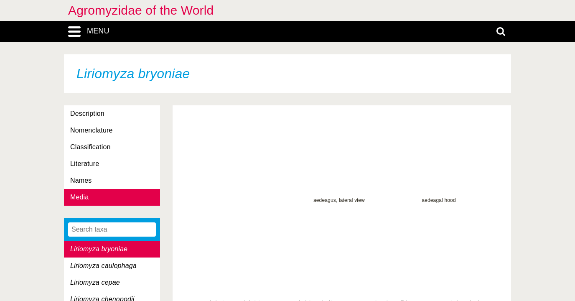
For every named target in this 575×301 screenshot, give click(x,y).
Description (87, 113)
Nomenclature (91, 130)
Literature (84, 163)
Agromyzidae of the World (141, 10)
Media (79, 197)
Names (81, 180)
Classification (90, 146)
